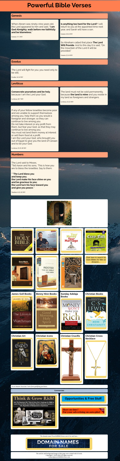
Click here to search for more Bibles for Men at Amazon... (96, 259)
